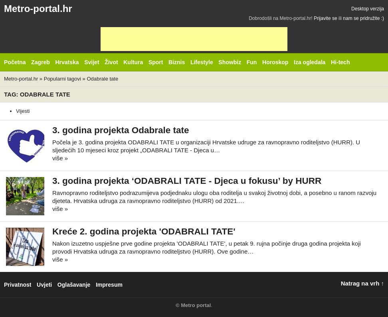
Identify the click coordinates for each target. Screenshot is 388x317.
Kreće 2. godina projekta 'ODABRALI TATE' (144, 231)
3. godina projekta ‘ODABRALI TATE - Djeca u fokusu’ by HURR (186, 181)
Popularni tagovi (62, 79)
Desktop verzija (367, 9)
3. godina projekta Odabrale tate (120, 130)
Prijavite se (325, 18)
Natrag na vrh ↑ (362, 283)
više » (60, 158)
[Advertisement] (194, 39)
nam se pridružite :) (363, 18)
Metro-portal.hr (38, 8)
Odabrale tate (102, 79)
